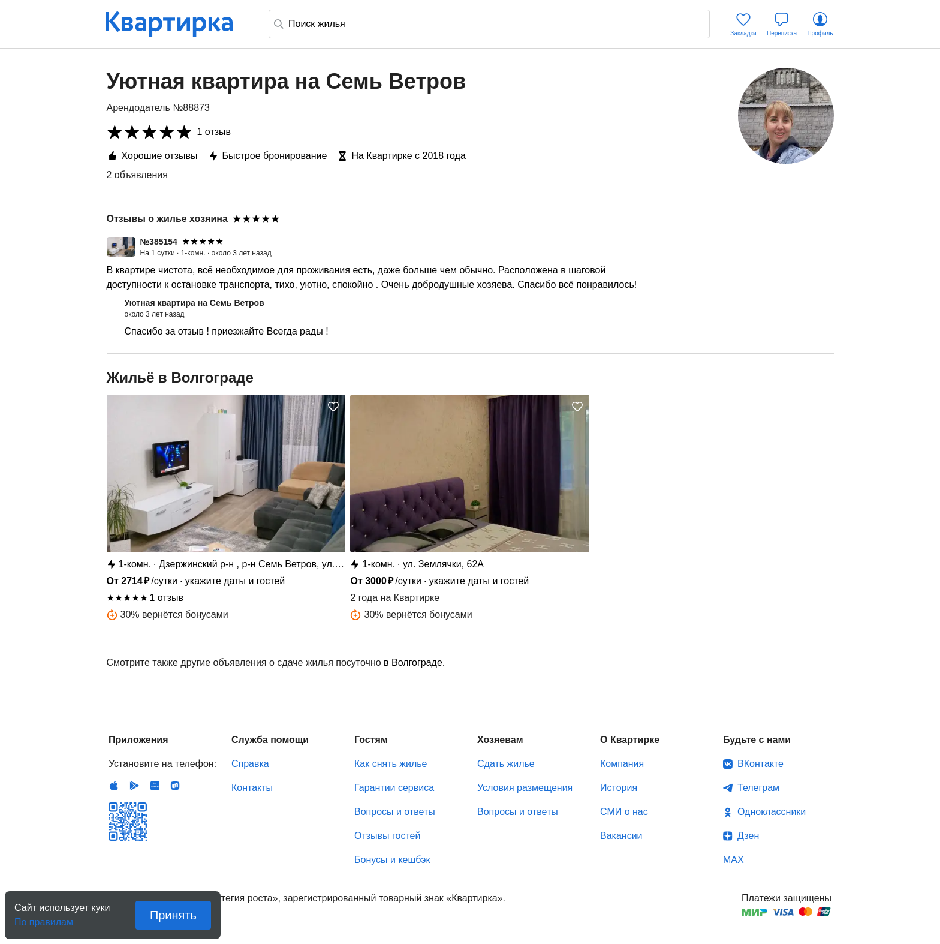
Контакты (252, 788)
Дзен (748, 836)
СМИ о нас (624, 812)
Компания (622, 764)
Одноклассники (771, 812)
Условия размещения (525, 788)
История (618, 788)
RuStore (175, 785)
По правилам (43, 918)
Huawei (154, 785)
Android (134, 785)
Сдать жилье (506, 764)
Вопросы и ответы (394, 812)
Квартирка (177, 24)
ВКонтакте (760, 764)
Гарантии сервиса (394, 788)
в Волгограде (413, 662)
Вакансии (621, 836)
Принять (173, 915)
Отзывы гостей (387, 836)
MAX (733, 860)
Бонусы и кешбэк (392, 860)
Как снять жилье (390, 764)
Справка (250, 764)
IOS (114, 785)
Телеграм (758, 788)
